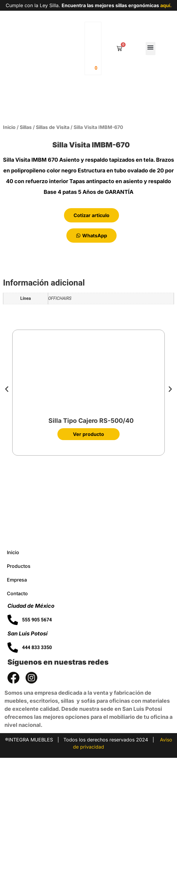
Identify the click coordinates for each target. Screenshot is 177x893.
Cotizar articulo (91, 350)
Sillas (26, 262)
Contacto (17, 729)
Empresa (17, 715)
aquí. (166, 5)
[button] (150, 48)
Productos (18, 701)
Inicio (9, 262)
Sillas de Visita (52, 262)
